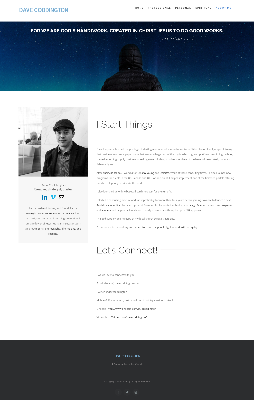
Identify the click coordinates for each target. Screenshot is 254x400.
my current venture (136, 227)
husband (42, 208)
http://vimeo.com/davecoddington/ (126, 317)
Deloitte (164, 173)
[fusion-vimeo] (53, 197)
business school (112, 173)
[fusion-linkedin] (44, 197)
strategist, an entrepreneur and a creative (50, 213)
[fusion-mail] (61, 197)
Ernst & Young (146, 173)
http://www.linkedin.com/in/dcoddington (132, 308)
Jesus (49, 223)
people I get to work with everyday (177, 227)
